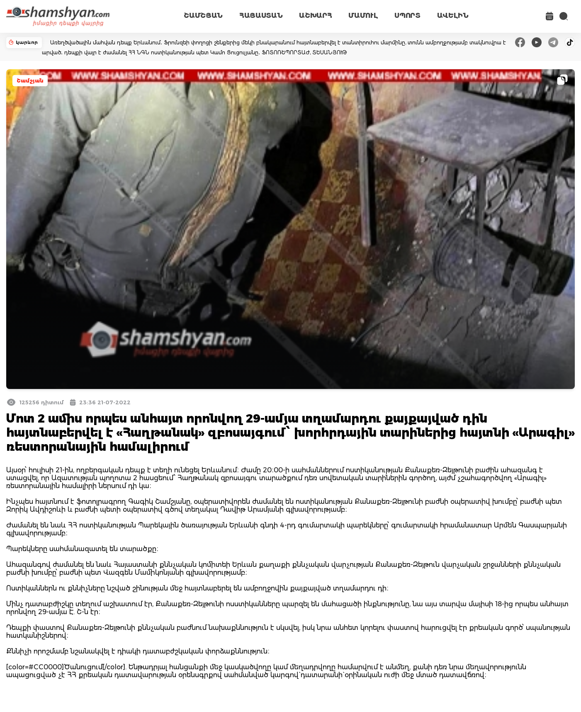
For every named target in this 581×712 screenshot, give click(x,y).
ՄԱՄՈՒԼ (363, 15)
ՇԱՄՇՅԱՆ (203, 15)
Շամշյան (30, 81)
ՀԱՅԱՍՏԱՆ (260, 15)
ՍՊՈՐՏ (407, 15)
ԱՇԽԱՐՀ (315, 15)
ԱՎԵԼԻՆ (453, 15)
